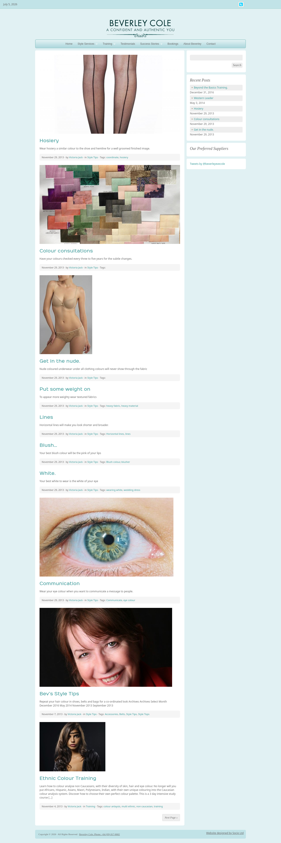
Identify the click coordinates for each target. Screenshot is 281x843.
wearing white (114, 490)
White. (48, 473)
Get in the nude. (60, 361)
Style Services (87, 44)
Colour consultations (66, 251)
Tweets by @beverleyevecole (207, 164)
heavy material (129, 405)
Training (108, 44)
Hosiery (49, 141)
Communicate (114, 600)
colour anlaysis (112, 806)
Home (68, 43)
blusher (125, 461)
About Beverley (192, 43)
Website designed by (219, 833)
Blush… (48, 445)
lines (128, 433)
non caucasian (144, 806)
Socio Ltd (238, 833)
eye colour (129, 600)
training (158, 806)
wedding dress (132, 490)
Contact (210, 43)
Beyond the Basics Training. (211, 87)
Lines (46, 417)
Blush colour (113, 461)
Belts (122, 714)
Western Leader (203, 98)
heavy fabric (113, 405)
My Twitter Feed (241, 4)
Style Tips (92, 157)
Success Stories (150, 44)
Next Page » (171, 817)
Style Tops (144, 714)
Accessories (111, 714)
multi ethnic (128, 806)
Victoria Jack (76, 157)
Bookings (173, 43)
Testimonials (128, 43)
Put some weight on (65, 389)
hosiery (124, 157)
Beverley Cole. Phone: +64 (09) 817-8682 (99, 834)
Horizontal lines (115, 433)
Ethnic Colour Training (68, 778)
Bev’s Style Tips (59, 694)
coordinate (112, 157)
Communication (60, 583)
